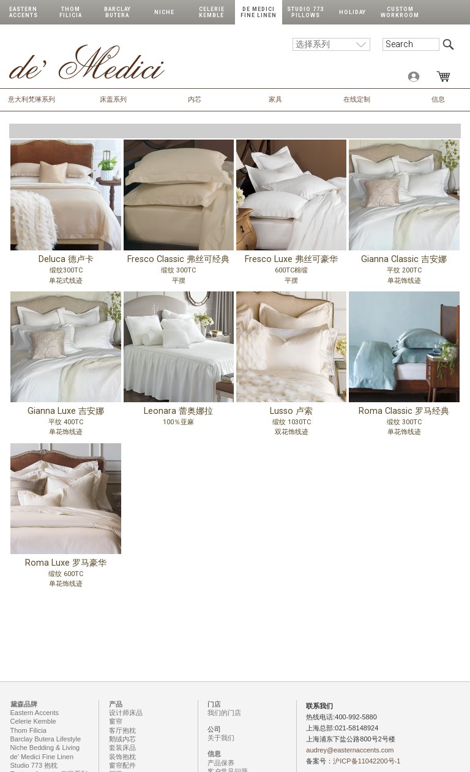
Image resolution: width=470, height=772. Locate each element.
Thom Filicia (70, 12)
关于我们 (220, 737)
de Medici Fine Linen (259, 12)
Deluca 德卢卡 (65, 272)
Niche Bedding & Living (45, 747)
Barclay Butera (117, 12)
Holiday (352, 12)
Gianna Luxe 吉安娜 (65, 423)
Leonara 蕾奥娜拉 (178, 423)
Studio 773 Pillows (305, 12)
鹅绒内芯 (122, 739)
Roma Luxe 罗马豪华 (65, 575)
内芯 (194, 99)
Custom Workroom (400, 12)
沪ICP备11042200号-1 (366, 761)
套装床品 (122, 747)
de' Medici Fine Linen (42, 756)
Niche (164, 12)
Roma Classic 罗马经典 (404, 423)
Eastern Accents (23, 12)
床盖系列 (113, 99)
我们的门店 (224, 712)
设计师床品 (126, 712)
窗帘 (115, 721)
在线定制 (356, 99)
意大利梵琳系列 (31, 99)
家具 (275, 99)
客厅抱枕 (122, 730)
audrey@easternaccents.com (350, 750)
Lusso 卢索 (291, 423)
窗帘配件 (122, 765)
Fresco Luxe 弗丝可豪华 (291, 272)
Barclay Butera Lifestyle (45, 739)
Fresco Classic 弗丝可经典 (178, 272)
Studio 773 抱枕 (34, 765)
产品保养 (220, 762)
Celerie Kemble (212, 12)
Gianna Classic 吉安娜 (404, 272)
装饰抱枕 (122, 756)
